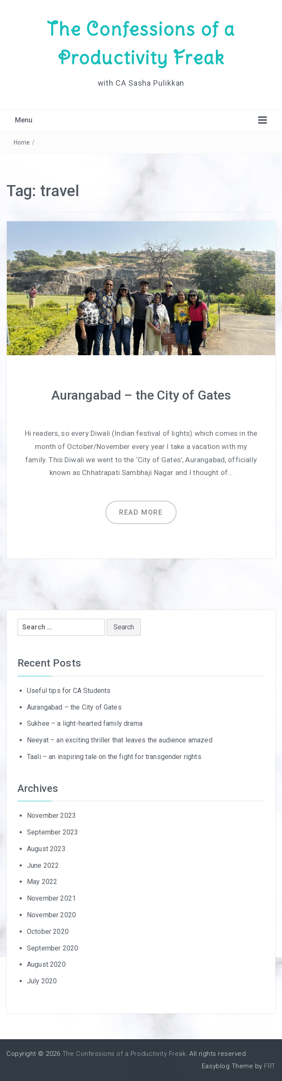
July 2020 (42, 981)
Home (22, 142)
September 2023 (52, 832)
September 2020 (52, 948)
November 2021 (51, 898)
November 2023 (51, 815)
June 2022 (43, 865)
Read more (141, 512)
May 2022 (42, 882)
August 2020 (46, 964)
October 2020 (48, 931)
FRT (270, 1066)
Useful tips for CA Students (68, 691)
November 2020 (51, 915)
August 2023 (46, 849)
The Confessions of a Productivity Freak (124, 1054)
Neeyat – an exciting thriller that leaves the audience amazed (119, 740)
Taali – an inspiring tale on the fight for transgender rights (114, 757)
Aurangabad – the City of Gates (141, 395)
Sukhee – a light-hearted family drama (84, 723)
